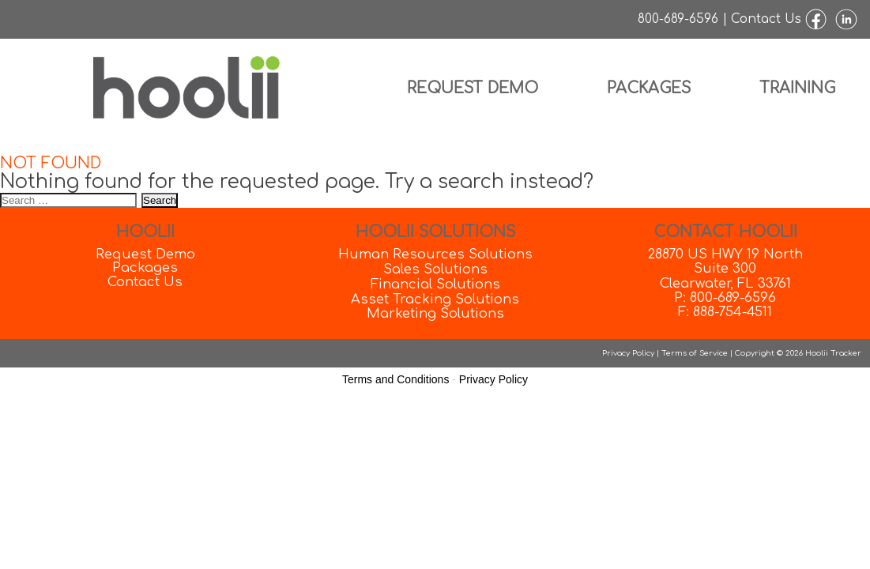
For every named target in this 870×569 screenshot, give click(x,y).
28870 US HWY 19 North (725, 254)
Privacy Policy (628, 353)
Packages (649, 88)
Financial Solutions (435, 284)
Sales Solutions (435, 269)
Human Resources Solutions (435, 254)
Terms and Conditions (395, 379)
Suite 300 (725, 268)
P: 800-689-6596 (725, 297)
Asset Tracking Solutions (435, 299)
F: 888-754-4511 (725, 311)
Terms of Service (694, 353)
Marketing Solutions (435, 313)
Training (797, 88)
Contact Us (766, 19)
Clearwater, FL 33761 (725, 283)
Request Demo (472, 88)
